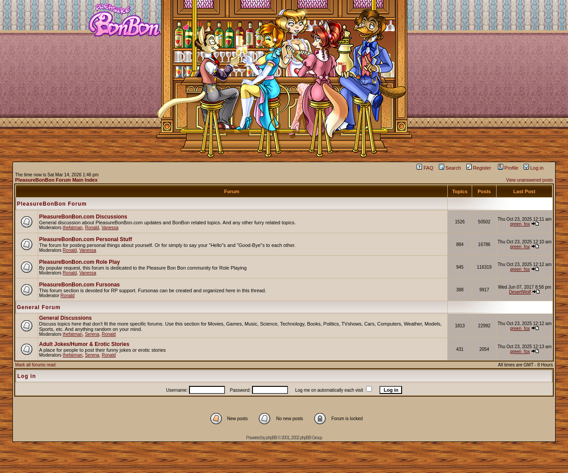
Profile (508, 168)
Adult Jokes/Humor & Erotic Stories (84, 344)
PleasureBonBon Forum (52, 204)
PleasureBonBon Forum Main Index (56, 180)
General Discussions (65, 318)
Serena (92, 334)
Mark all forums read (35, 364)
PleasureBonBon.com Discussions (83, 217)
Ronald (92, 227)
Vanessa (110, 227)
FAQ (425, 168)
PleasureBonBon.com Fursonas (79, 285)
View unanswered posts (529, 180)
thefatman (72, 227)
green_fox (519, 224)
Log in (534, 168)
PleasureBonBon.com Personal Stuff (85, 239)
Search (450, 168)
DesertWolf (520, 292)
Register (478, 168)
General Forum (38, 307)
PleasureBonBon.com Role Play (79, 262)
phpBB (271, 437)
